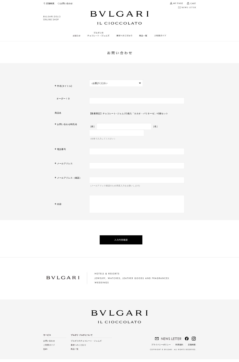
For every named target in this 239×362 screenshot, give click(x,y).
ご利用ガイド (49, 348)
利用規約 (179, 347)
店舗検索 (50, 3)
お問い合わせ (66, 3)
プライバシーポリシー (161, 347)
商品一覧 (74, 352)
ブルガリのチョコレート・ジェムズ (86, 344)
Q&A (45, 352)
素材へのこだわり (78, 348)
